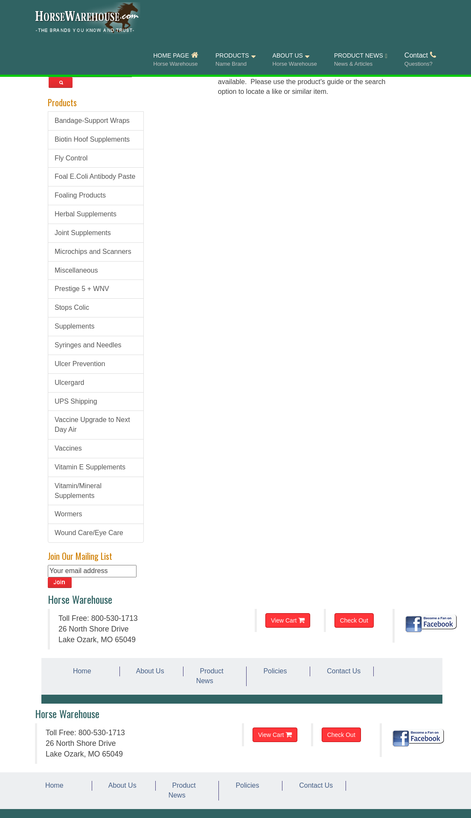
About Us (148, 671)
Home (80, 671)
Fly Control (71, 158)
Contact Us (342, 671)
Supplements (74, 326)
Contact (420, 59)
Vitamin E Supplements (90, 467)
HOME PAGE (175, 59)
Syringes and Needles (88, 345)
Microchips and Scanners (93, 251)
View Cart (288, 620)
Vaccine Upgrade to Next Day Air (92, 424)
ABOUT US (295, 59)
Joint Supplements (83, 232)
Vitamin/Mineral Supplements (78, 490)
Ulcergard (69, 382)
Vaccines (68, 448)
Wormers (68, 514)
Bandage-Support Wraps (92, 120)
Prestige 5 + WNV (82, 288)
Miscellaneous (76, 270)
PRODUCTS (235, 59)
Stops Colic (72, 307)
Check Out (354, 620)
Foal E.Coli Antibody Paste (95, 176)
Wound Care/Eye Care (89, 532)
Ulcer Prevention (80, 363)
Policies (273, 671)
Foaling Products (80, 195)
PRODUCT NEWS (360, 60)
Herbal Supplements (85, 214)
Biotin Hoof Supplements (92, 139)
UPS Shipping (76, 401)
